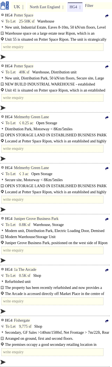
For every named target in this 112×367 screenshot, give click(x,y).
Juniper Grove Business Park (36, 219)
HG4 (73, 7)
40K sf (24, 72)
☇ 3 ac (23, 174)
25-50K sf (26, 21)
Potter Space (23, 15)
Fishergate (22, 320)
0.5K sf (24, 276)
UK (17, 6)
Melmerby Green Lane (31, 117)
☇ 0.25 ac (26, 123)
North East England (45, 7)
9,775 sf (25, 326)
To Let (10, 21)
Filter (89, 6)
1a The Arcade (25, 269)
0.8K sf (24, 225)
